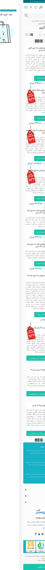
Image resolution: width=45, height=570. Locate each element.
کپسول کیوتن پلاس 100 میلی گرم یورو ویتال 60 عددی (16, 131)
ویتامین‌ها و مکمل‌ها (30, 21)
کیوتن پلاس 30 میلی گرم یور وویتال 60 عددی (15, 329)
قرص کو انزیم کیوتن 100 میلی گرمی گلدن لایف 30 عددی (17, 49)
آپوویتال (26, 168)
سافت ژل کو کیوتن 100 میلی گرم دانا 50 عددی (16, 276)
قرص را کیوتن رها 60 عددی (18, 405)
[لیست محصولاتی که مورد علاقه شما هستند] (12, 7)
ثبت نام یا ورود (17, 1)
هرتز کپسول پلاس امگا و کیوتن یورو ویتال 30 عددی (16, 91)
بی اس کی (24, 367)
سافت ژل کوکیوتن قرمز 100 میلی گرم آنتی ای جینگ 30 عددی (16, 211)
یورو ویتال (26, 87)
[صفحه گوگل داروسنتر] (22, 534)
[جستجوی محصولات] (24, 15)
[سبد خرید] (2, 7)
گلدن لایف (26, 45)
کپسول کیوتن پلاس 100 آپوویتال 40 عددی (16, 171)
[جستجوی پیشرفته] (3, 15)
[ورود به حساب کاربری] (7, 7)
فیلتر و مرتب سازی (22, 567)
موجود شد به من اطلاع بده (15, 358)
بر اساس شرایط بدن (15, 21)
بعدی (29, 41)
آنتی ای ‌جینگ (24, 208)
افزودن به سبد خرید (20, 78)
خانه (41, 21)
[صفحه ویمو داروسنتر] (19, 534)
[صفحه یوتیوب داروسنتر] (16, 534)
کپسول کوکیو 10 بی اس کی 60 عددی (17, 371)
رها (27, 403)
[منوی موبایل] (42, 7)
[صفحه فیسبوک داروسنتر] (32, 534)
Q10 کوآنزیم (19, 23)
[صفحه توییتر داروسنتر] (26, 534)
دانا (28, 273)
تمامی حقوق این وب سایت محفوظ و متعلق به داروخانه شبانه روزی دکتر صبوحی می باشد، (22, 557)
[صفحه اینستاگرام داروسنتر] (29, 534)
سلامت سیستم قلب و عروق (34, 23)
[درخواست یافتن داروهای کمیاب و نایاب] (17, 7)
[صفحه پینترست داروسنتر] (12, 534)
